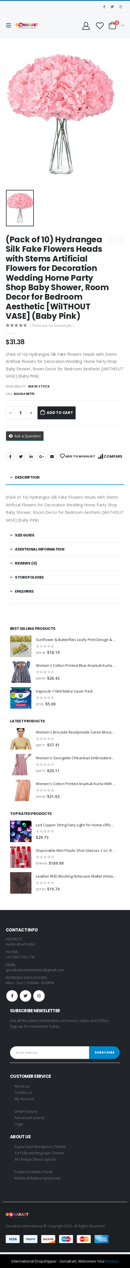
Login (18, 1124)
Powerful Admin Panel (33, 1171)
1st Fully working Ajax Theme (39, 1152)
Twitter (20, 456)
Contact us (23, 1092)
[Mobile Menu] (10, 25)
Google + (41, 456)
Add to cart (60, 412)
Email (51, 456)
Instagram (39, 996)
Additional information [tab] (39, 549)
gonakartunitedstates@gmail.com (35, 969)
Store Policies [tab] (29, 577)
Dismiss (112, 1261)
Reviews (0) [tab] (26, 563)
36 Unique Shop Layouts (35, 1159)
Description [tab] (27, 477)
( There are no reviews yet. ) (52, 325)
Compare (113, 456)
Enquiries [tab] (24, 591)
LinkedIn (31, 456)
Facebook (10, 456)
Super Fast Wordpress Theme (40, 1146)
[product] (20, 646)
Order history (26, 1111)
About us (22, 1086)
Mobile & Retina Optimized (37, 1178)
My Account (24, 1098)
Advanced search (29, 1117)
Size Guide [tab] (24, 535)
